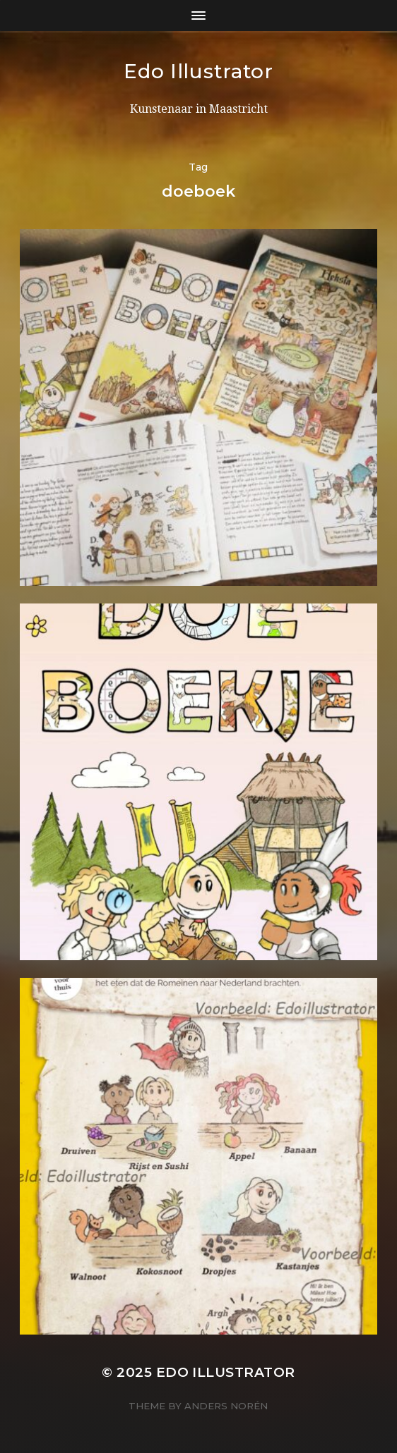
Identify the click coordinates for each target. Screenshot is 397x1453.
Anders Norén (226, 1405)
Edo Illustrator (198, 71)
